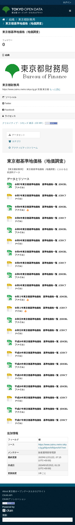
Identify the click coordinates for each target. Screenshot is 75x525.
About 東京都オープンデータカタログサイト (23, 491)
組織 (11, 19)
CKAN (7, 510)
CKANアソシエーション (14, 499)
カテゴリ (15, 141)
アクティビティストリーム (23, 147)
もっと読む (55, 89)
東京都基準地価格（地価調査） (25, 23)
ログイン (67, 2)
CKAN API (7, 495)
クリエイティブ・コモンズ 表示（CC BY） (23, 123)
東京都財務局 (26, 19)
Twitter (6, 103)
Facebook (8, 110)
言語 (4, 515)
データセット (17, 135)
